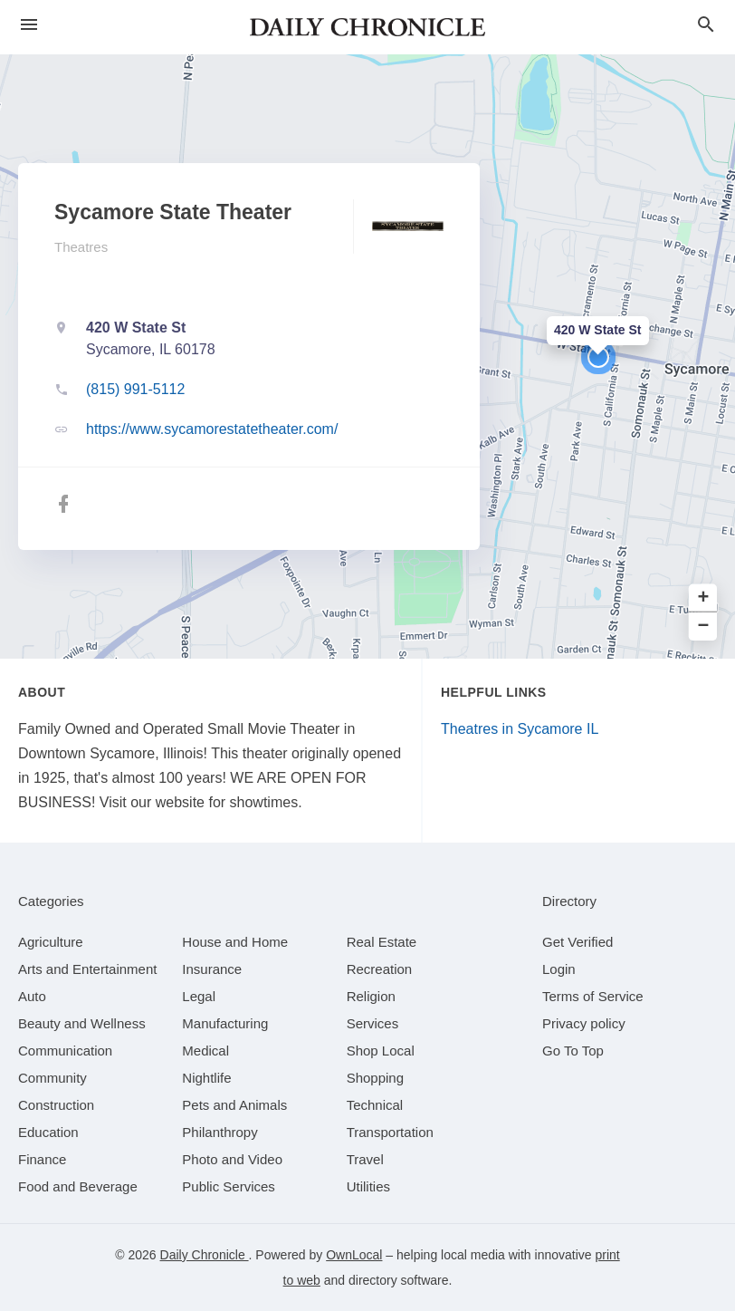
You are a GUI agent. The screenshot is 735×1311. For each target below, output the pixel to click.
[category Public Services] (228, 1186)
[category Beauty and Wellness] (82, 1023)
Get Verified (577, 942)
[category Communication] (65, 1050)
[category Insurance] (212, 969)
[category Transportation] (390, 1132)
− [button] (704, 626)
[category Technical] (375, 1105)
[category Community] (52, 1077)
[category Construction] (56, 1105)
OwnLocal (354, 1255)
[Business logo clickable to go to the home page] (367, 27)
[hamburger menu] (29, 25)
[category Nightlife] (206, 1077)
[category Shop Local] (381, 1050)
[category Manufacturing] (225, 1023)
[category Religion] (371, 996)
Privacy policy (583, 1023)
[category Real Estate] (382, 942)
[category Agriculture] (50, 942)
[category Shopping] (375, 1077)
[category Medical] (205, 1050)
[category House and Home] (235, 942)
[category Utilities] (368, 1186)
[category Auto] (32, 996)
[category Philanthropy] (219, 1132)
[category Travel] (365, 1159)
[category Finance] (42, 1159)
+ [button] (704, 598)
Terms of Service (593, 996)
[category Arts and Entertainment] (87, 969)
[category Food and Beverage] (78, 1186)
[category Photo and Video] (232, 1159)
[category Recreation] (380, 969)
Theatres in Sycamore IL (519, 729)
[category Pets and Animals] (234, 1105)
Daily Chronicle (204, 1255)
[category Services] (373, 1023)
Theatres (81, 247)
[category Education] (48, 1132)
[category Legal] (198, 996)
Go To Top (573, 1050)
